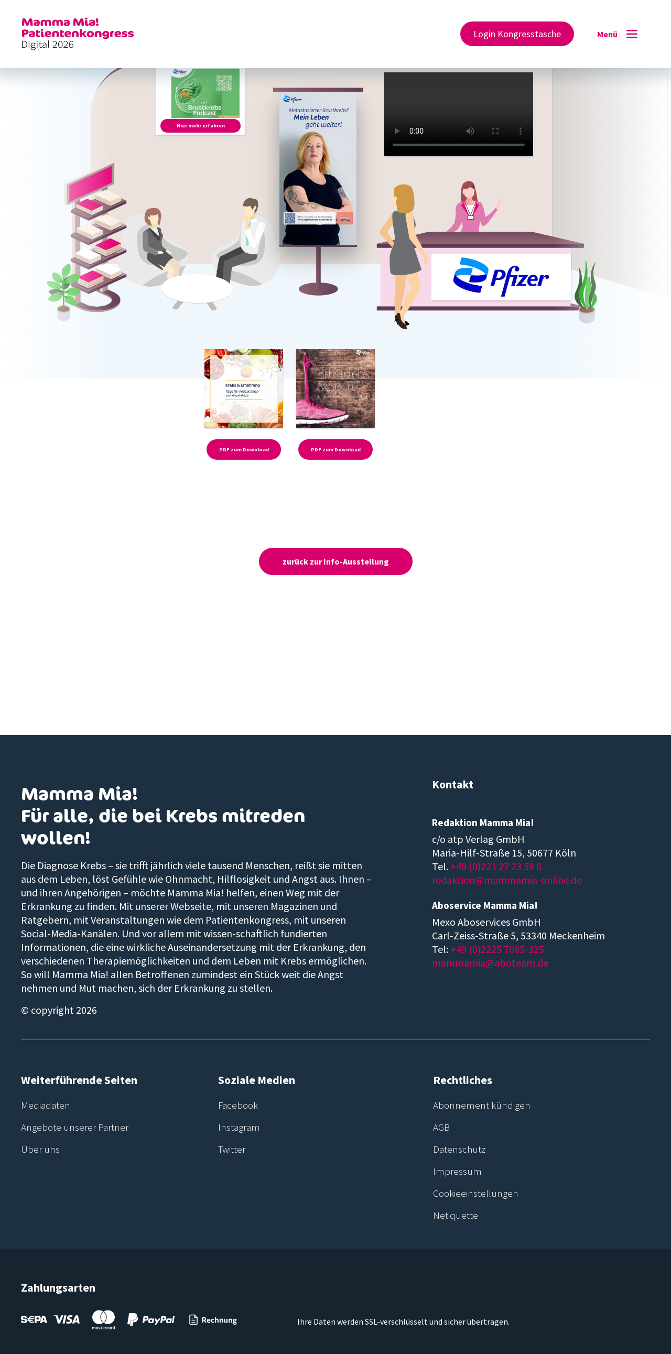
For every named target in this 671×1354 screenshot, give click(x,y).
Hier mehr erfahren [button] (201, 125)
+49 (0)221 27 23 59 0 (496, 866)
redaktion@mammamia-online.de (507, 879)
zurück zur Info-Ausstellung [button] (336, 561)
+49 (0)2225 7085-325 (497, 949)
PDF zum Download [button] (244, 449)
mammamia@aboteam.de (490, 962)
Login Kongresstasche (517, 34)
